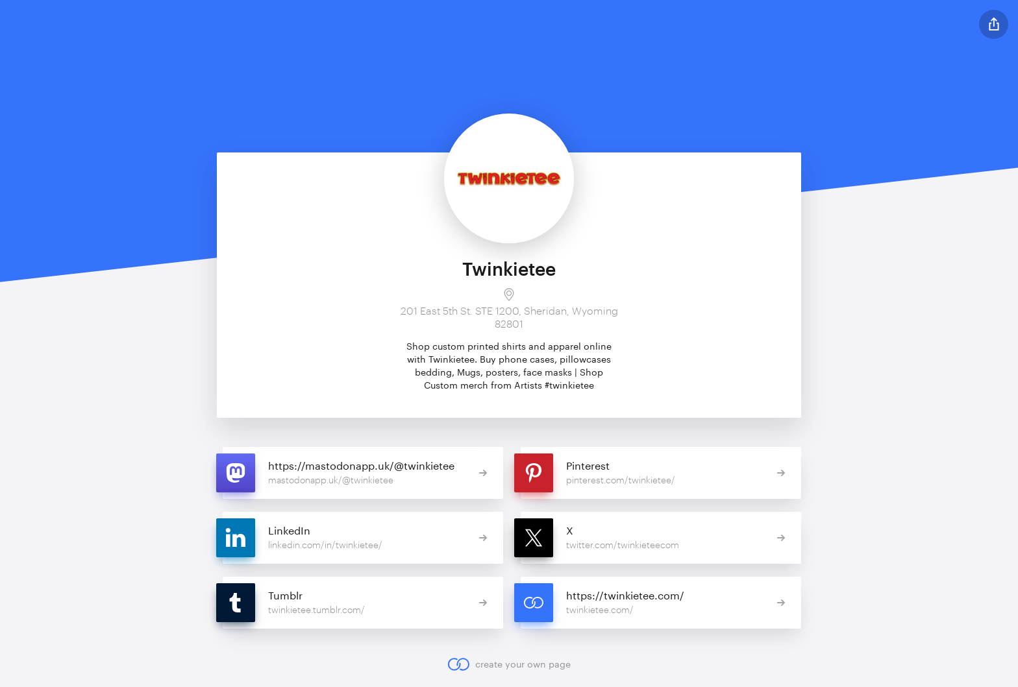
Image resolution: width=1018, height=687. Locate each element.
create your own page (508, 664)
